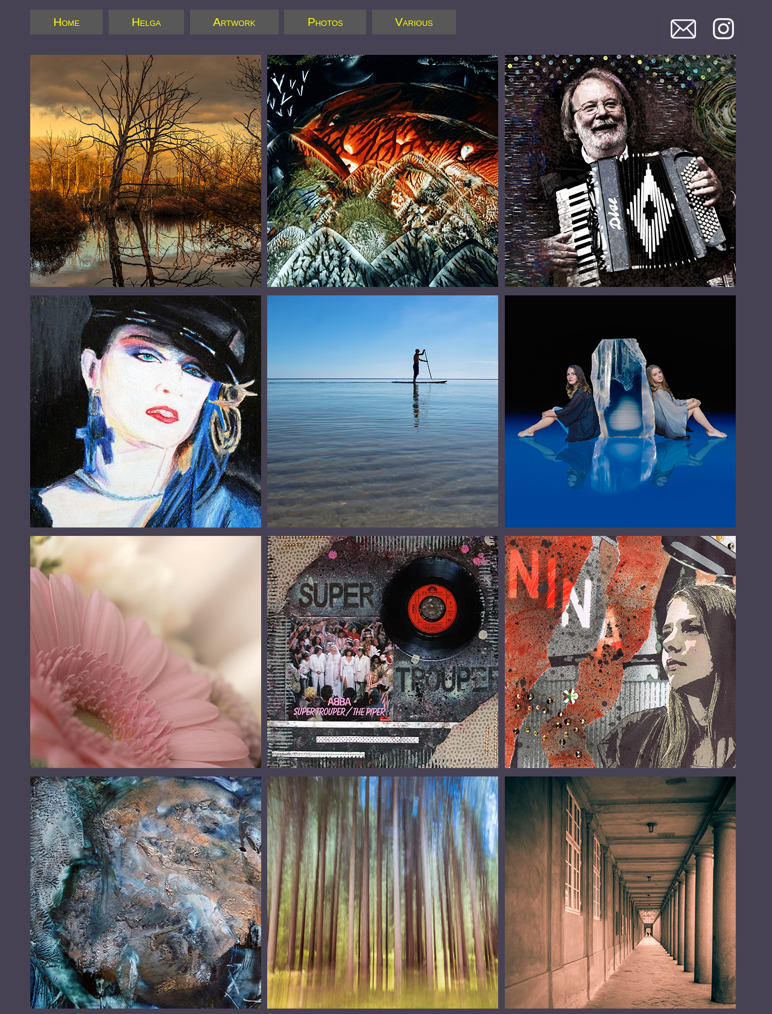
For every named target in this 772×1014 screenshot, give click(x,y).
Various (414, 22)
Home (66, 22)
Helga (146, 22)
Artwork (234, 22)
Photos (325, 22)
